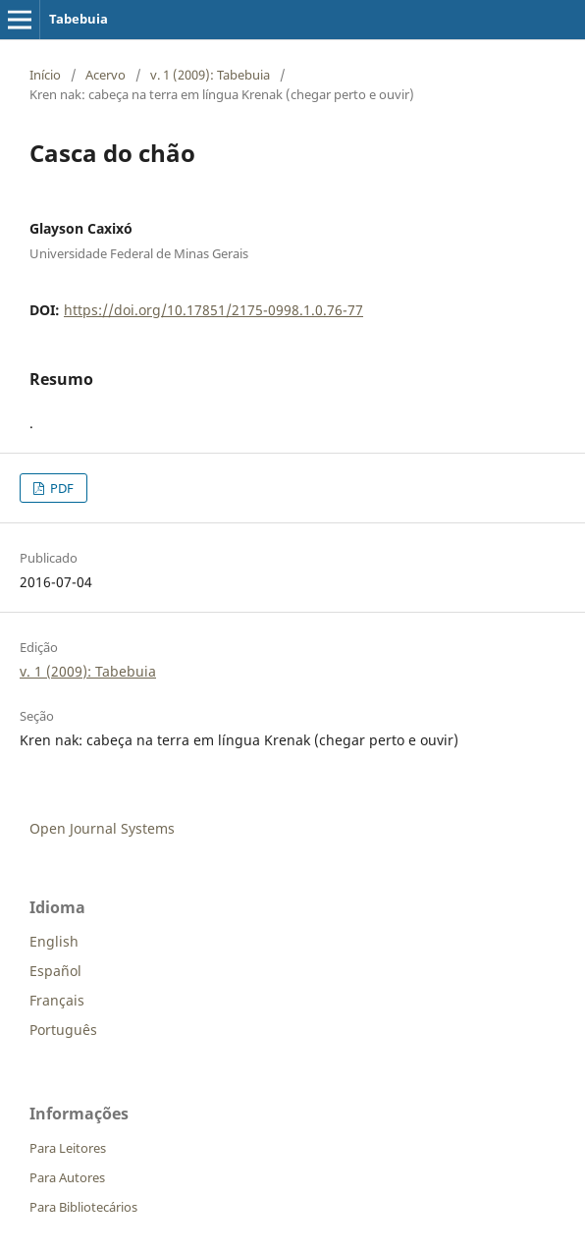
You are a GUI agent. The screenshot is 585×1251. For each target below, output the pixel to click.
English (54, 941)
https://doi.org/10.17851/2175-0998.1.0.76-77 (213, 309)
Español (55, 970)
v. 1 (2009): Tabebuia (210, 74)
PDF (60, 488)
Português (63, 1029)
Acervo (105, 74)
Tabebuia (78, 18)
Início (45, 74)
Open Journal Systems (102, 828)
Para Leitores (67, 1148)
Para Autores (67, 1177)
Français (56, 1000)
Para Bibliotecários (83, 1207)
